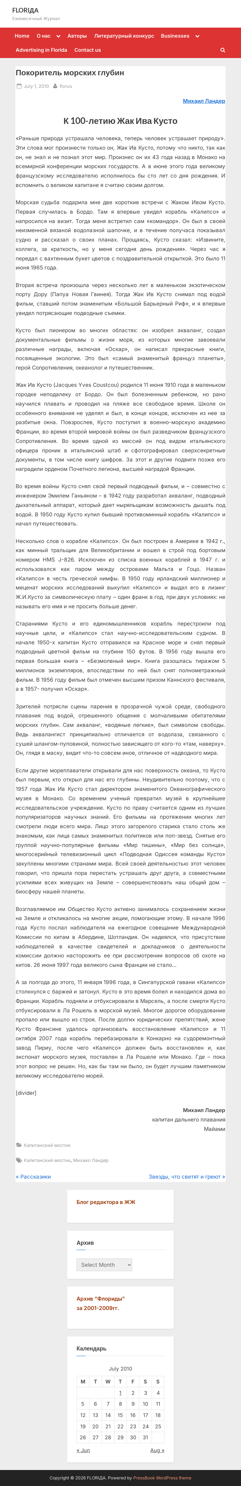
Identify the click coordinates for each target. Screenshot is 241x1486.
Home (22, 36)
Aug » (157, 1450)
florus (66, 85)
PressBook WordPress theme (162, 1477)
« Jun (83, 1450)
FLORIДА (25, 10)
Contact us (87, 50)
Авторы (77, 36)
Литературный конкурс (124, 36)
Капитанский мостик (47, 1145)
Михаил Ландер (91, 1160)
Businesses (175, 36)
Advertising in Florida (41, 50)
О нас (44, 36)
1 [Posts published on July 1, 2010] (120, 1393)
